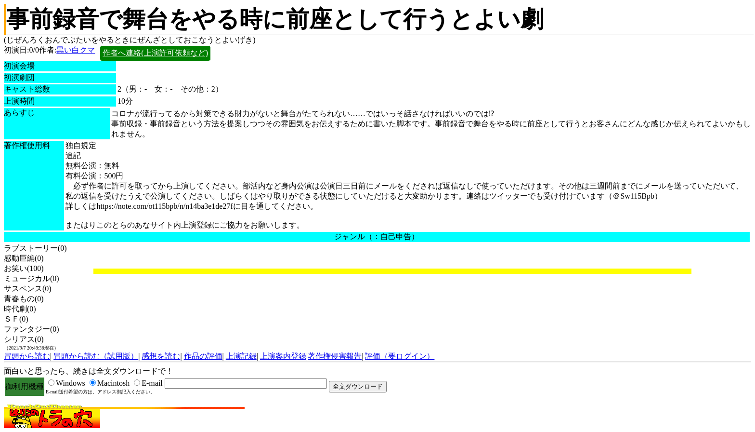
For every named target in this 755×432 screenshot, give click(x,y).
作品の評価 (203, 356)
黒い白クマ (75, 50)
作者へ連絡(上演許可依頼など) (155, 53)
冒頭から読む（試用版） (95, 356)
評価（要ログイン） (399, 356)
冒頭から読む (27, 356)
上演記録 (241, 356)
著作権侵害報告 (335, 356)
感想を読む (161, 356)
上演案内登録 (283, 356)
